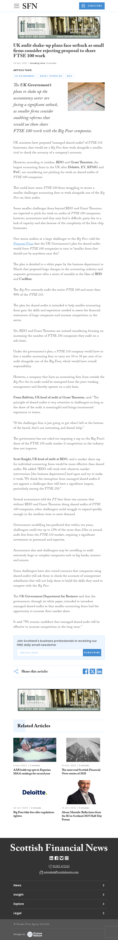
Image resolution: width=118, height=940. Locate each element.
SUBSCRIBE (92, 5)
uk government (25, 76)
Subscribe (92, 652)
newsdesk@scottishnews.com (61, 872)
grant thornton (51, 76)
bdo (69, 76)
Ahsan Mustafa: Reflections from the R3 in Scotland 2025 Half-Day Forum (82, 816)
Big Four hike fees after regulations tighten (33, 814)
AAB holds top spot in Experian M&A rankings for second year (32, 772)
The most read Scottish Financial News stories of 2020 (81, 772)
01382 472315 (61, 866)
